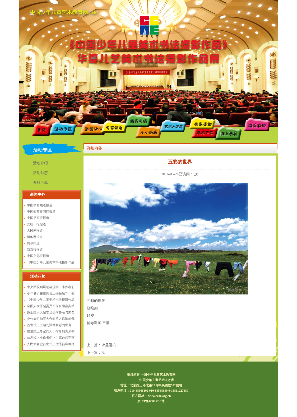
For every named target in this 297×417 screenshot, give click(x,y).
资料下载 (40, 183)
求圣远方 (108, 345)
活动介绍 (40, 163)
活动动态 (40, 173)
